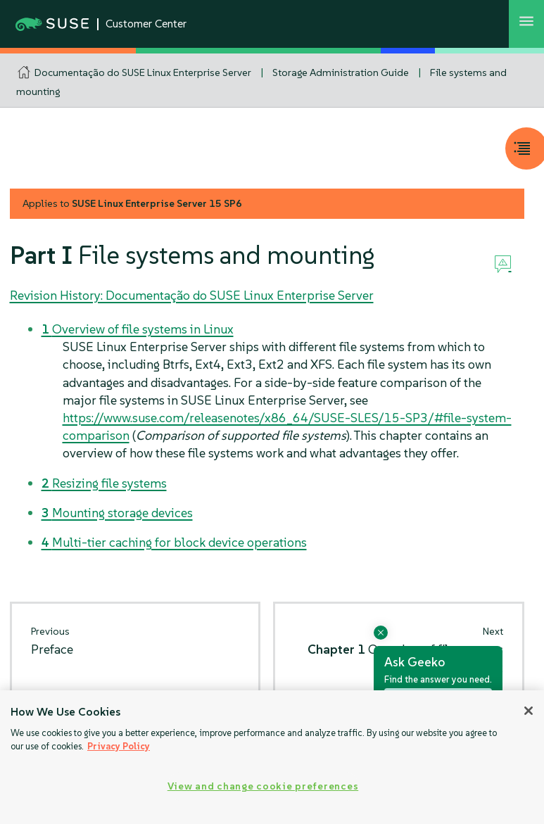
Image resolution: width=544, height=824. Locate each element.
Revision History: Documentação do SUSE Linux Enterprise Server (192, 295)
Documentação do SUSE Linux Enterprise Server (142, 72)
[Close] (528, 710)
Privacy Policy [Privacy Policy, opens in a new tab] (118, 746)
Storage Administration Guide (340, 72)
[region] (272, 757)
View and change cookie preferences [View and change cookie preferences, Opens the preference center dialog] (262, 786)
